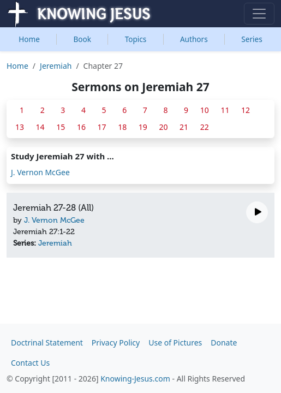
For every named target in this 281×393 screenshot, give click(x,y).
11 (224, 110)
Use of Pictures (175, 342)
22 (204, 127)
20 (163, 127)
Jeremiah (55, 66)
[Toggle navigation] (259, 14)
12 (245, 110)
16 (81, 127)
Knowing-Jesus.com (135, 378)
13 (19, 127)
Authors (194, 39)
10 (204, 110)
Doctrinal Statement (47, 342)
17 (102, 127)
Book (83, 39)
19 (143, 127)
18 (122, 127)
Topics (136, 39)
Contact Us (30, 363)
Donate (224, 342)
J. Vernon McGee (40, 172)
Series (251, 39)
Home (29, 39)
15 (60, 127)
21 (184, 127)
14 (40, 127)
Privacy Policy (116, 342)
